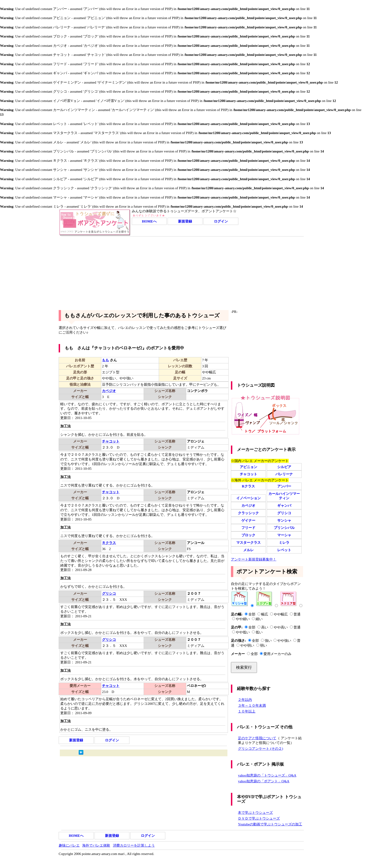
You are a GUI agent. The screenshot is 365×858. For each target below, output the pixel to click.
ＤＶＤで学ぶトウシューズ (259, 818)
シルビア (284, 467)
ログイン (221, 221)
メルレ (248, 550)
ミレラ (284, 542)
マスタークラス (248, 542)
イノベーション (248, 498)
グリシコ (284, 513)
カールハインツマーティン (284, 496)
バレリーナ (284, 474)
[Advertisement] (182, 271)
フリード (248, 528)
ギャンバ (284, 505)
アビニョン (248, 467)
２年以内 (245, 700)
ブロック (248, 535)
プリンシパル (284, 528)
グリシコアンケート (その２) (260, 748)
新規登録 (185, 221)
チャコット (248, 474)
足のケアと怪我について (257, 738)
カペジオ (248, 505)
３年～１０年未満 (252, 705)
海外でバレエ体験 (96, 845)
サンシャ (284, 520)
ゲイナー (248, 520)
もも (105, 360)
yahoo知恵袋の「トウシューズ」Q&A (267, 775)
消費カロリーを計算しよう (134, 845)
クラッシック (248, 513)
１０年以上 (246, 711)
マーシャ (284, 535)
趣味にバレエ (69, 845)
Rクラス (248, 486)
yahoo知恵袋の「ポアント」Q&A (263, 781)
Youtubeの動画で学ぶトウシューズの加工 (270, 824)
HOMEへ (149, 221)
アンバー (284, 486)
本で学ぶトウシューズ (255, 812)
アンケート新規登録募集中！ (253, 559)
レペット (284, 550)
